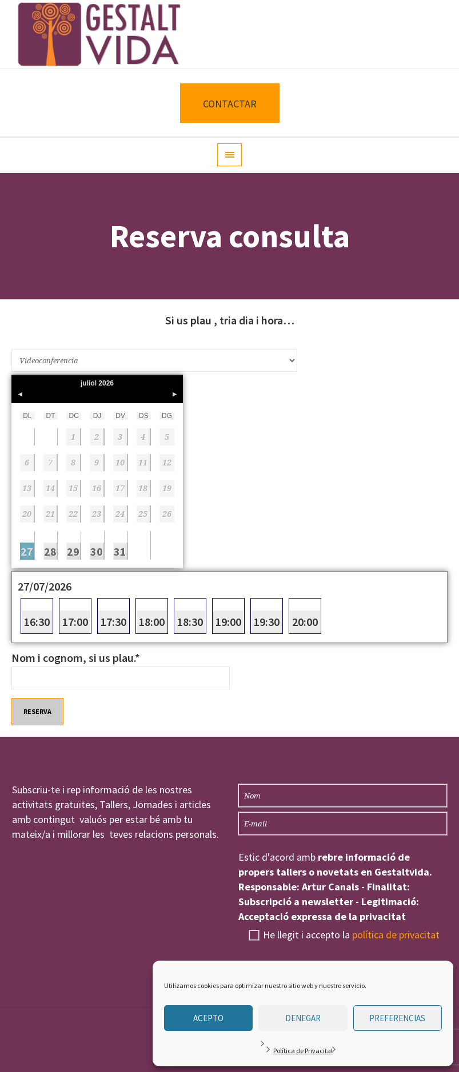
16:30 (37, 622)
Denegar (303, 1018)
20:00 (305, 622)
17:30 (113, 622)
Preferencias (397, 1018)
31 (120, 551)
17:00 (75, 622)
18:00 (152, 622)
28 (50, 551)
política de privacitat (396, 934)
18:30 (190, 622)
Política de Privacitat (303, 1050)
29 (73, 551)
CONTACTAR (230, 103)
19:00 (228, 622)
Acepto (208, 1018)
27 (27, 551)
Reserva (37, 711)
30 (96, 551)
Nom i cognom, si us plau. (75, 658)
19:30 (267, 622)
